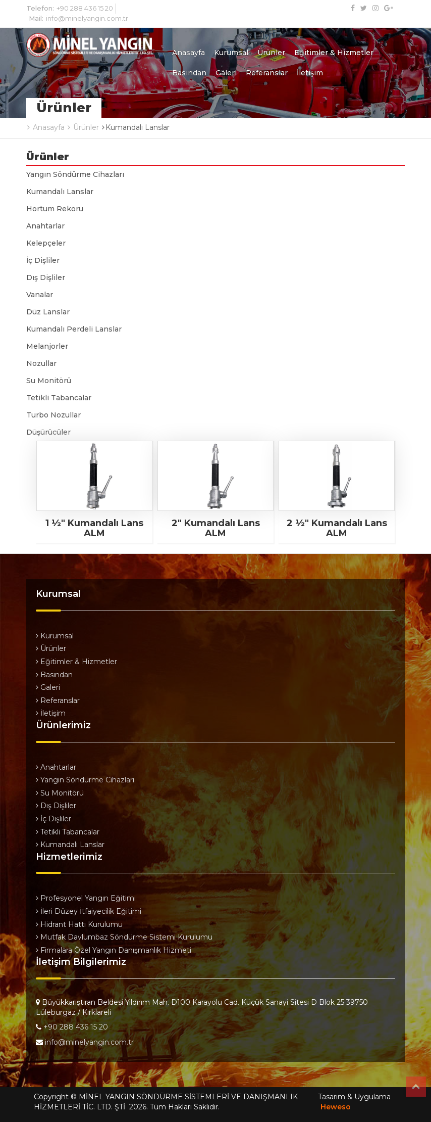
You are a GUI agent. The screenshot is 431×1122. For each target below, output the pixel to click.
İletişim (310, 72)
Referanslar (267, 72)
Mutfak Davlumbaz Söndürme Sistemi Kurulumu (124, 937)
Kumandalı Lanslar (59, 191)
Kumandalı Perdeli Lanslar (74, 329)
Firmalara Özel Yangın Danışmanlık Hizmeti (113, 950)
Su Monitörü (48, 380)
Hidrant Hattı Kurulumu (79, 924)
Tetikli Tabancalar (58, 397)
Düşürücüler (48, 432)
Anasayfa (188, 52)
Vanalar (39, 294)
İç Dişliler (43, 260)
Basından (189, 72)
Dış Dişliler (45, 277)
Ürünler (271, 52)
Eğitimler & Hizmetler (333, 52)
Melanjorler (47, 346)
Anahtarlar (45, 225)
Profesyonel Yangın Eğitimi (86, 898)
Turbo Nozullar (53, 414)
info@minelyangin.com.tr (87, 18)
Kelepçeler (46, 243)
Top (416, 1087)
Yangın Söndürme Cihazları (75, 174)
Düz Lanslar (48, 311)
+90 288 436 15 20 (85, 8)
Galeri (226, 72)
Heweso (335, 1106)
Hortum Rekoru (54, 208)
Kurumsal (231, 52)
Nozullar (41, 363)
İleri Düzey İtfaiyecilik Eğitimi (88, 911)
